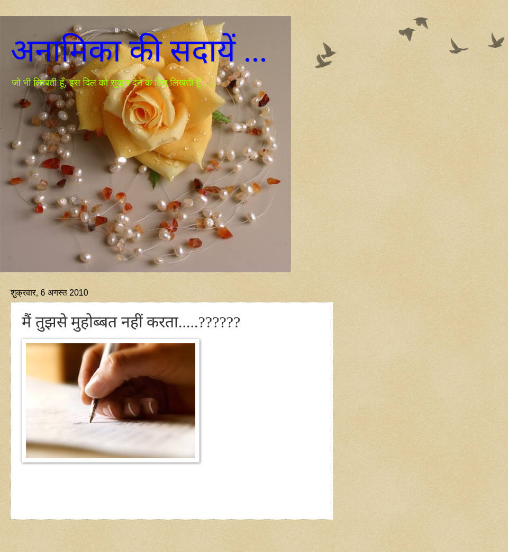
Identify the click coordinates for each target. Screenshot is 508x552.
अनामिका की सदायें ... (139, 50)
